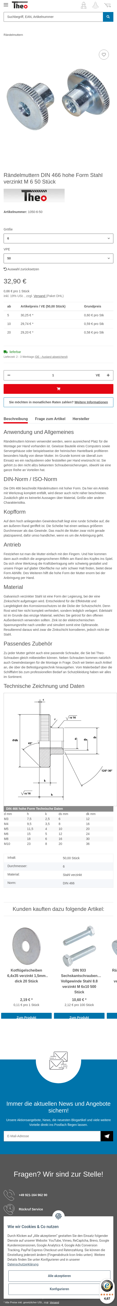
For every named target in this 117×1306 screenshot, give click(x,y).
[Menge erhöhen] (108, 375)
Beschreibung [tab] (16, 419)
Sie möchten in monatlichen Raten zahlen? (58, 402)
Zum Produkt (26, 1017)
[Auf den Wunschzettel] (104, 55)
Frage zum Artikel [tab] (50, 419)
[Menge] (53, 375)
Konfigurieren (59, 1289)
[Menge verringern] (9, 375)
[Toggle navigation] (6, 3)
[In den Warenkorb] (58, 389)
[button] (84, 5)
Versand (40, 296)
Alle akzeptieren (59, 1276)
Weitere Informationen (91, 402)
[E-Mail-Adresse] (52, 1136)
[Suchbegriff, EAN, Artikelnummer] (53, 17)
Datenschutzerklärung (22, 1264)
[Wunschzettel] (95, 5)
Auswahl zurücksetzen (21, 269)
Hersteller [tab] (81, 419)
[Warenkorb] (107, 5)
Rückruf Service (31, 1209)
